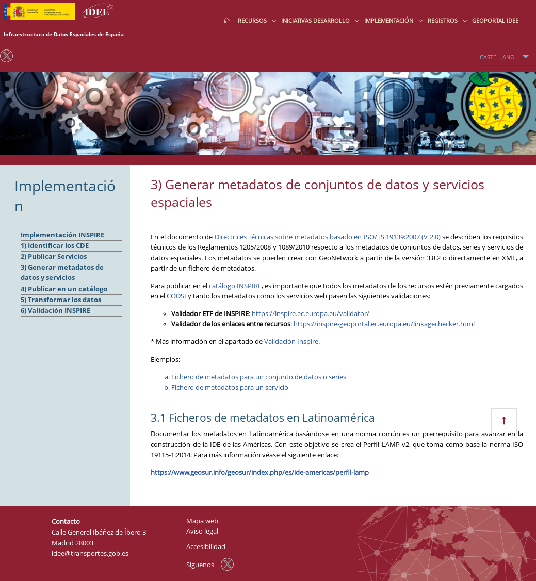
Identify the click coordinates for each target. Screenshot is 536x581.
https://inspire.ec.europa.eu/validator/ (310, 313)
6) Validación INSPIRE (55, 310)
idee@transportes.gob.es (90, 553)
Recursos (253, 20)
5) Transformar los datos (61, 299)
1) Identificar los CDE (55, 245)
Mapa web (202, 521)
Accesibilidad (205, 546)
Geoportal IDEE (495, 20)
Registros (443, 20)
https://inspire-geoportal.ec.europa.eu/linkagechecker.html (384, 324)
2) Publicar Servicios (54, 256)
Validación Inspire (291, 341)
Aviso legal (202, 531)
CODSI (176, 296)
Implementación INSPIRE (62, 234)
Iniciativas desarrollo (316, 20)
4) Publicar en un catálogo (64, 289)
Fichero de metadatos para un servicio (229, 387)
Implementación (389, 20)
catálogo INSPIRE (235, 285)
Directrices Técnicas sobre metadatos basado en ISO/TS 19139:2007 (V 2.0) (328, 237)
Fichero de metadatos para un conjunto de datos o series (258, 377)
